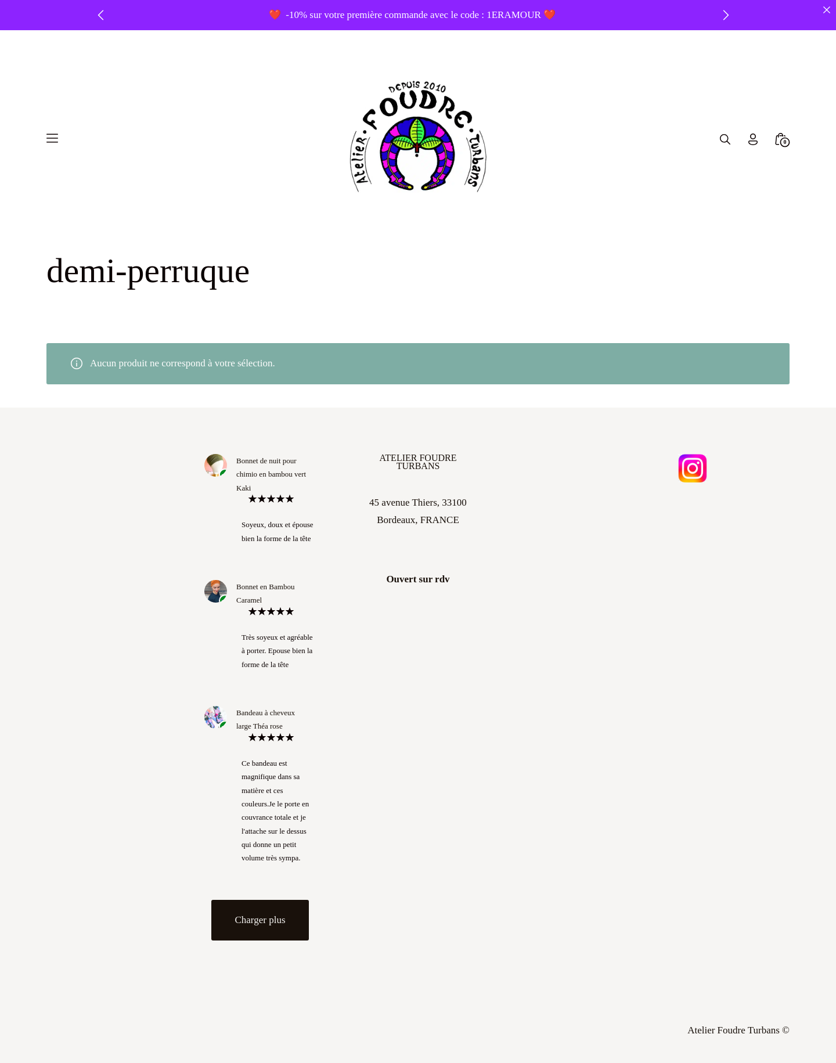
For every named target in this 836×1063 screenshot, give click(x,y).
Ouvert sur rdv (417, 579)
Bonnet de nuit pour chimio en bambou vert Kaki (271, 474)
